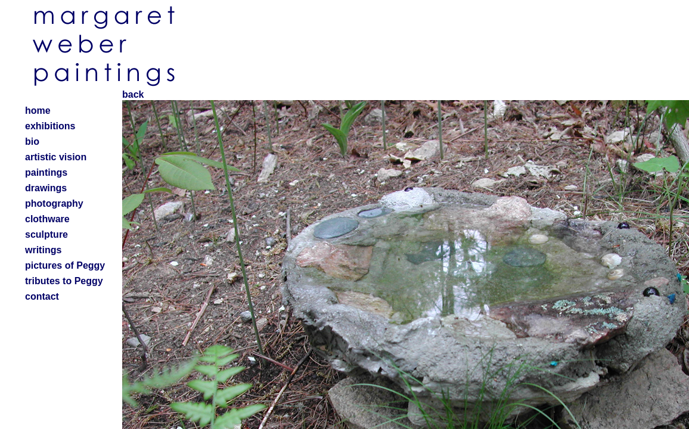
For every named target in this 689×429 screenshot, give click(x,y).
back (133, 94)
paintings (46, 172)
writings (43, 250)
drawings (46, 188)
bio (32, 141)
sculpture (46, 234)
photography (54, 203)
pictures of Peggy (65, 265)
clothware (47, 219)
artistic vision (55, 157)
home (38, 110)
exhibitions (50, 126)
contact (42, 296)
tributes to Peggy (64, 281)
